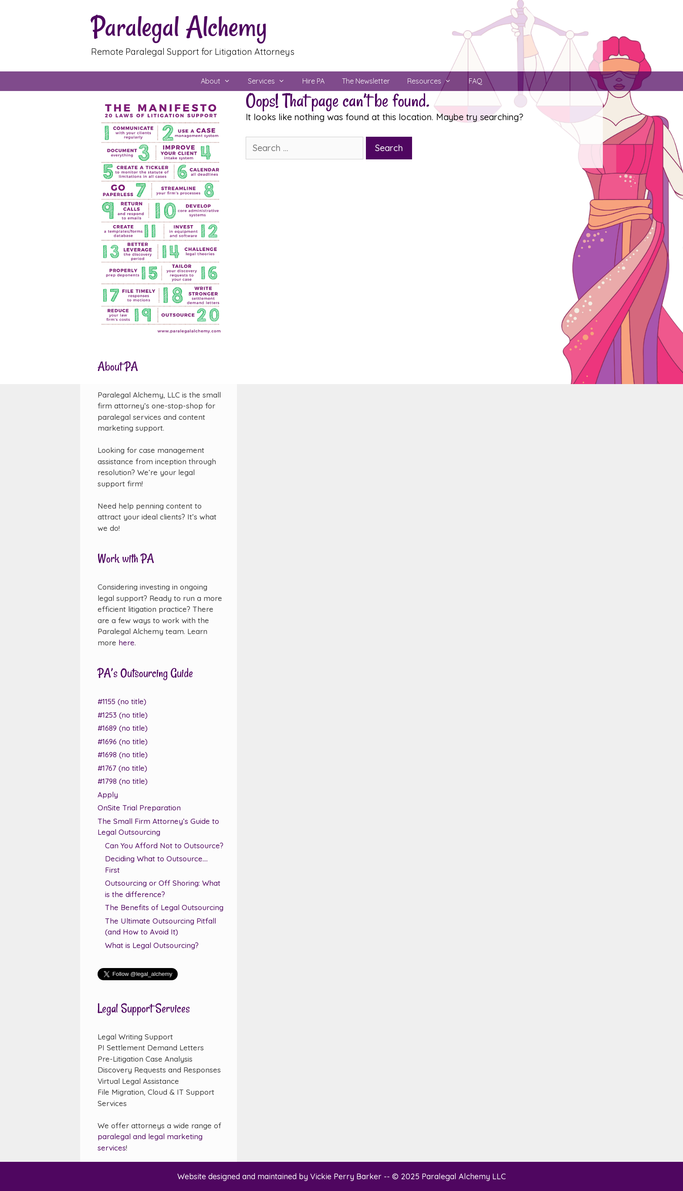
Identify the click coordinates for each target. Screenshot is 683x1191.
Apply (108, 794)
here (126, 642)
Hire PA (313, 81)
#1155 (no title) (122, 701)
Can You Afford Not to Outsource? (164, 845)
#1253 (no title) (123, 714)
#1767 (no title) (122, 768)
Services (271, 81)
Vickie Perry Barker (347, 1176)
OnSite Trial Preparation (139, 807)
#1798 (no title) (123, 781)
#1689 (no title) (123, 727)
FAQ (475, 81)
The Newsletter (366, 81)
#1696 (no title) (123, 741)
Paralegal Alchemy (179, 26)
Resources (433, 81)
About (220, 81)
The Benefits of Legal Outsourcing (164, 907)
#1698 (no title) (123, 754)
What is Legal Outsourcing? (152, 945)
